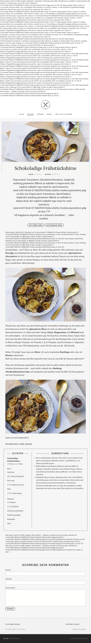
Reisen (49, 114)
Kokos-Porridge (79, 629)
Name (8, 570)
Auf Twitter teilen (36, 225)
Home (21, 114)
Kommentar (10, 588)
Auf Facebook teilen (54, 225)
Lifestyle (40, 114)
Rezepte (30, 114)
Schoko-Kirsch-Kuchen (15, 629)
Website (8, 579)
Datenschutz (83, 638)
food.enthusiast (14, 638)
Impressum (74, 638)
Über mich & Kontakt (63, 114)
